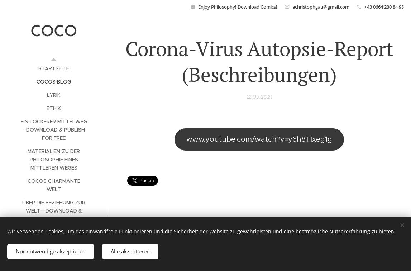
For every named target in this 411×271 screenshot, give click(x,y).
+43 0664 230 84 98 (384, 7)
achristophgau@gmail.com (320, 7)
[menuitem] (53, 69)
